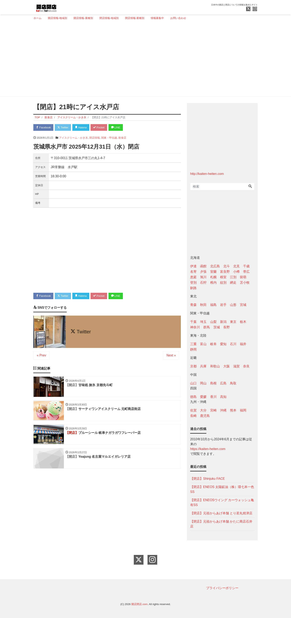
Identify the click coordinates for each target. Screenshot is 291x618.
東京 (233, 321)
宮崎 (213, 410)
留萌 (243, 277)
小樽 (236, 271)
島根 (213, 383)
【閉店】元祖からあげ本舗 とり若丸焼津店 (221, 513)
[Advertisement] (144, 60)
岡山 (203, 383)
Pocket (99, 127)
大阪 (226, 366)
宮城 (243, 304)
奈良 (246, 366)
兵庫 (203, 366)
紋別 (223, 282)
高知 (223, 396)
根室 (223, 277)
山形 (233, 304)
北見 (236, 266)
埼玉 (203, 321)
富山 (203, 344)
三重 (193, 344)
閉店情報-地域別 (109, 18)
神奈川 (195, 327)
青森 (193, 304)
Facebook (43, 127)
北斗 (226, 266)
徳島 (193, 396)
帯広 (246, 271)
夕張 (203, 271)
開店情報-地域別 (57, 18)
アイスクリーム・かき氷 (73, 137)
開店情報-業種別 (83, 18)
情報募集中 (157, 18)
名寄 (193, 271)
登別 (193, 282)
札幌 (213, 277)
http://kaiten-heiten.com (207, 173)
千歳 (246, 266)
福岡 (243, 410)
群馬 (206, 327)
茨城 (216, 327)
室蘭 (213, 271)
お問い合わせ (178, 18)
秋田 (203, 304)
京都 (193, 366)
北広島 (215, 266)
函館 (203, 266)
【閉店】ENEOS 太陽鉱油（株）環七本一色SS (222, 489)
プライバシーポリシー (222, 588)
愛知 (223, 344)
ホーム (37, 18)
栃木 (243, 321)
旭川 (203, 277)
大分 (203, 410)
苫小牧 (245, 282)
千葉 (193, 321)
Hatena (81, 127)
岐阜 (213, 344)
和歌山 (215, 366)
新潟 (223, 321)
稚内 (213, 282)
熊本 (233, 410)
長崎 (193, 415)
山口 (193, 383)
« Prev (41, 355)
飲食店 (122, 137)
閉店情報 (94, 137)
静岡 (193, 349)
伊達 (193, 266)
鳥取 (233, 383)
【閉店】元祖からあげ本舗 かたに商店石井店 (221, 524)
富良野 (225, 271)
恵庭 (193, 277)
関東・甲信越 (109, 137)
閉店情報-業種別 (134, 18)
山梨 (213, 321)
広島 (223, 383)
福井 (243, 344)
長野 (226, 327)
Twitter (63, 127)
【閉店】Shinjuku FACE (207, 478)
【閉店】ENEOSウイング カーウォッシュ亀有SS (222, 502)
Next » (171, 355)
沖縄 (223, 410)
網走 (233, 282)
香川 (213, 396)
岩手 (223, 304)
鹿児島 (205, 415)
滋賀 (236, 366)
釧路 (193, 288)
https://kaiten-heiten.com (207, 449)
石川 (233, 344)
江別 (233, 277)
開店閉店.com (139, 604)
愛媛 (203, 396)
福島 (213, 304)
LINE (116, 127)
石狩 (203, 282)
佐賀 (193, 410)
